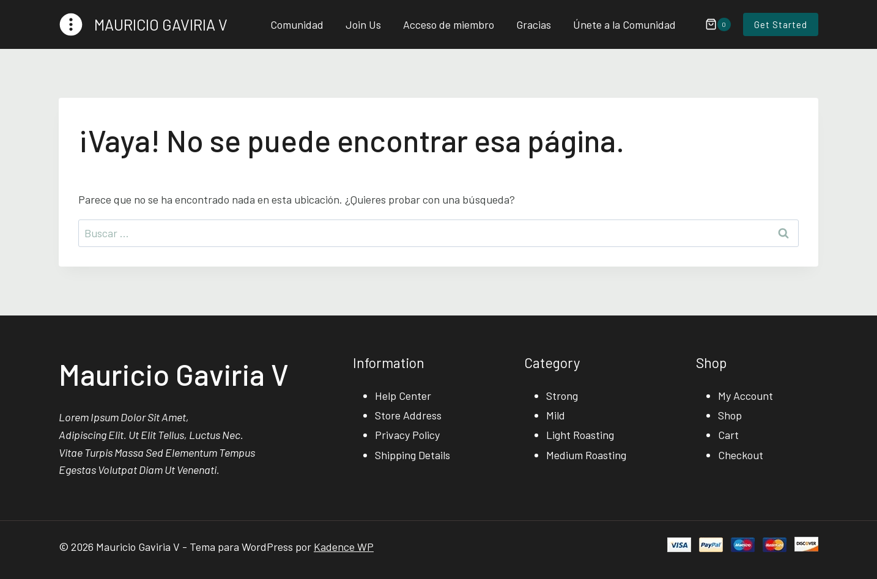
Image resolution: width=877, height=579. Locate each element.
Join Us (363, 24)
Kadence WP (344, 546)
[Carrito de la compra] (712, 24)
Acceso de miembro (448, 24)
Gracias (533, 24)
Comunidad (297, 24)
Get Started (780, 24)
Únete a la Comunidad (624, 24)
